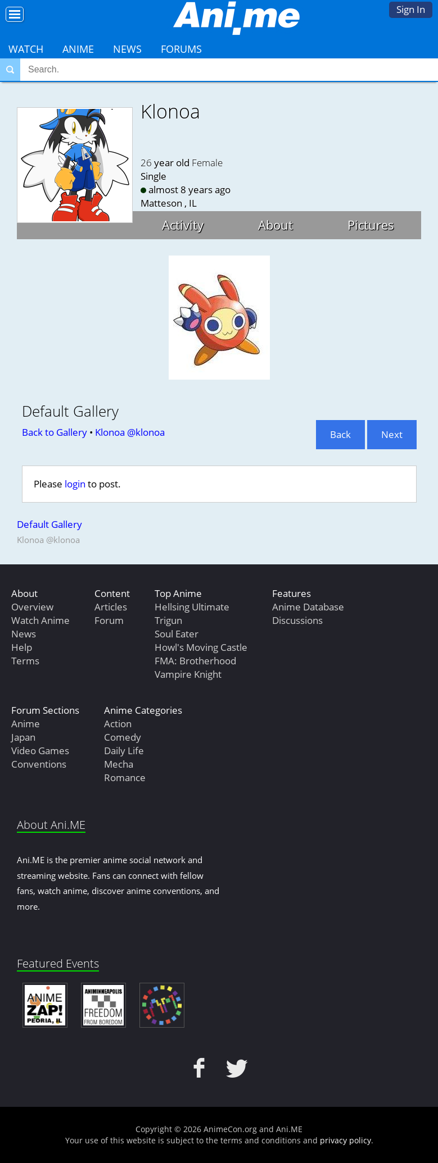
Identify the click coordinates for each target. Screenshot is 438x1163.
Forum (109, 620)
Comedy (122, 737)
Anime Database (308, 606)
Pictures (370, 224)
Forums (181, 49)
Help (21, 647)
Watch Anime (40, 620)
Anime (78, 49)
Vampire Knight (188, 674)
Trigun (168, 620)
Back (340, 434)
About (275, 224)
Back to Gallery (54, 432)
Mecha (118, 764)
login (75, 483)
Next (392, 434)
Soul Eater (176, 633)
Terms (25, 660)
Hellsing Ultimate (192, 606)
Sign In (410, 9)
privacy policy (345, 1140)
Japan (23, 737)
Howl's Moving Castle (201, 647)
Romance (125, 777)
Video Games (40, 750)
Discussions (297, 620)
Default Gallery (49, 524)
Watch (25, 49)
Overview (32, 606)
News (127, 49)
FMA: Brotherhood (195, 660)
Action (118, 723)
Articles (110, 606)
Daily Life (124, 750)
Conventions (38, 764)
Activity (183, 224)
